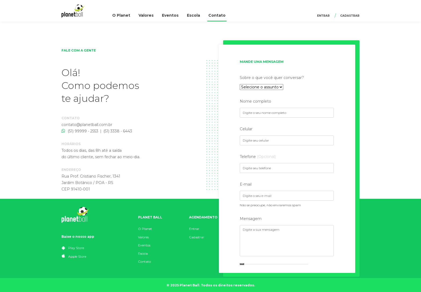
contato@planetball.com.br (86, 124)
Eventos (170, 15)
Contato (217, 15)
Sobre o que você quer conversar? (272, 77)
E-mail (246, 184)
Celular (246, 129)
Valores (146, 15)
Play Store (73, 248)
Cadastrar (350, 15)
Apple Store (74, 256)
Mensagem (251, 218)
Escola (193, 15)
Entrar (323, 15)
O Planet (121, 15)
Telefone (258, 156)
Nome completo (255, 101)
